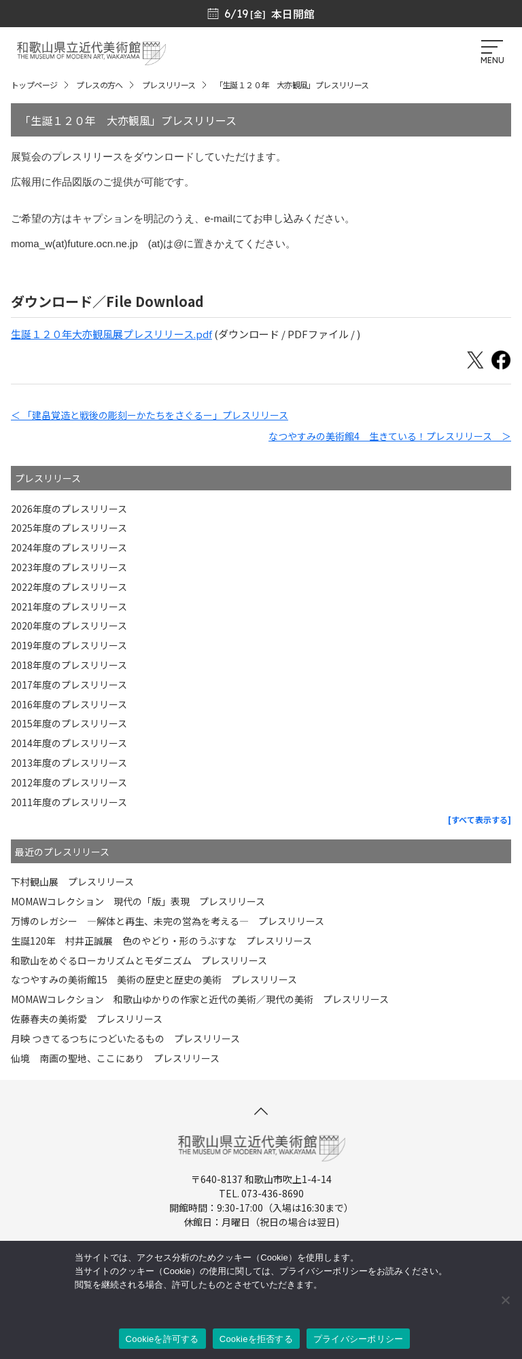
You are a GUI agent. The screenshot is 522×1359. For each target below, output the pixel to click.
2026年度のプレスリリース (69, 508)
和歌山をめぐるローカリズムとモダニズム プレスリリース (139, 960)
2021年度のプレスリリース (69, 606)
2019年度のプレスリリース (69, 645)
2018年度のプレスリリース (69, 665)
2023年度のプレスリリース (69, 567)
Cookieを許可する (162, 1339)
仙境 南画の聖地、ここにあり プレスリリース (115, 1058)
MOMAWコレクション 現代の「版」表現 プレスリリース (138, 901)
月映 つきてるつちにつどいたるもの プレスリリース (125, 1038)
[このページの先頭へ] (261, 1111)
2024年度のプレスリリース (69, 547)
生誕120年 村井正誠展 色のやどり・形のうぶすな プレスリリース (161, 940)
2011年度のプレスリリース (69, 802)
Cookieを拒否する (256, 1339)
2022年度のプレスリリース (69, 587)
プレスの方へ (99, 84)
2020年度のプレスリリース (69, 625)
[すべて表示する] (479, 819)
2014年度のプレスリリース (69, 743)
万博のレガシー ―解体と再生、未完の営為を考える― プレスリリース (167, 921)
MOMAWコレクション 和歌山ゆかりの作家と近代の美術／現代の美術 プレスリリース (200, 999)
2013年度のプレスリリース (69, 762)
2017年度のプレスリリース (69, 684)
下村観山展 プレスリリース (72, 881)
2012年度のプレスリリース (69, 782)
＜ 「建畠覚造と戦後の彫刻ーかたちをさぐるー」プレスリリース (149, 415)
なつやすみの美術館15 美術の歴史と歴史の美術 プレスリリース (154, 979)
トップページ (34, 84)
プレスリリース (169, 84)
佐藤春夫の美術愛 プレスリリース (86, 1019)
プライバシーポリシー (358, 1339)
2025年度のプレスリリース (69, 527)
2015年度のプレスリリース (69, 723)
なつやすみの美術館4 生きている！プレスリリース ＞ (389, 436)
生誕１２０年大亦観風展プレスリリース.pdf (111, 334)
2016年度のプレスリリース (69, 704)
